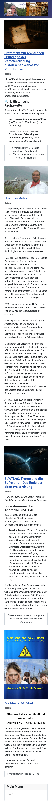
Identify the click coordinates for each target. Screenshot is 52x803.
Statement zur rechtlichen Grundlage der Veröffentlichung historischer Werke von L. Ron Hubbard (24, 61)
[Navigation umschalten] (10, 795)
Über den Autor (15, 198)
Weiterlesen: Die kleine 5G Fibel (23, 773)
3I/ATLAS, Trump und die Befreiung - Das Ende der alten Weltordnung (23, 483)
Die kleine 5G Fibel (18, 703)
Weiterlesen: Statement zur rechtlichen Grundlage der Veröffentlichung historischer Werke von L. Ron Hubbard (26, 153)
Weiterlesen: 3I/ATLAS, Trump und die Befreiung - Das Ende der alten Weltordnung (26, 618)
